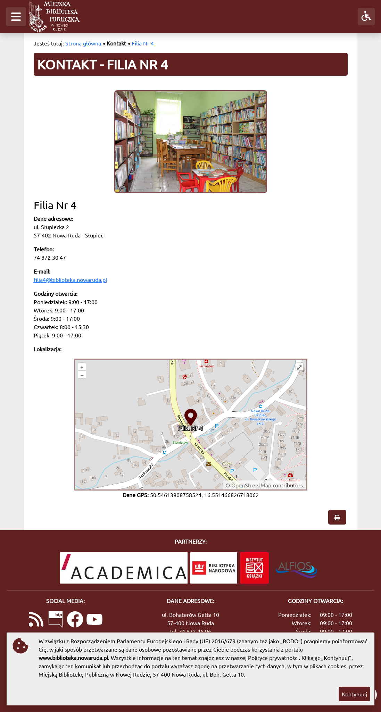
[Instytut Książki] (254, 568)
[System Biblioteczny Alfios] (296, 568)
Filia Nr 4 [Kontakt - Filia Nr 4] (143, 43)
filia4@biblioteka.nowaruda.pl (70, 279)
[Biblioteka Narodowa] (213, 568)
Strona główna (83, 43)
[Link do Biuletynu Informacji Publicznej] (55, 620)
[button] (16, 16)
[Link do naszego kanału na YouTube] (94, 620)
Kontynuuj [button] (354, 693)
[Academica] (124, 568)
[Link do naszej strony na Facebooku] (75, 620)
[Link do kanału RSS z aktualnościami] (36, 620)
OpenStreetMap (251, 484)
